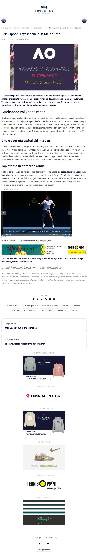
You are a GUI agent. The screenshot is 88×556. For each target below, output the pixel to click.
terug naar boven (44, 550)
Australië (65, 306)
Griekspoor (52, 124)
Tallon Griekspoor (46, 310)
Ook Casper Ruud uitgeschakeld (21, 327)
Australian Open (12, 306)
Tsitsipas (73, 310)
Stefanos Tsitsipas (29, 310)
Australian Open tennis (50, 306)
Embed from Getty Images (9, 189)
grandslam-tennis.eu (22, 261)
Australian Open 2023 (30, 306)
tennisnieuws (61, 310)
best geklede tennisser (71, 172)
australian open (7, 39)
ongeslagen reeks (42, 102)
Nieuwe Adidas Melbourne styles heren (25, 343)
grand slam (76, 306)
